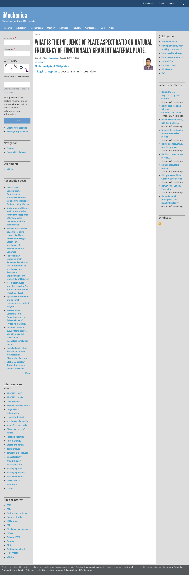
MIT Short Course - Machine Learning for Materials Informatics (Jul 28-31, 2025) (17, 287)
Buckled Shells (14, 517)
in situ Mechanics (15, 476)
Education (21, 27)
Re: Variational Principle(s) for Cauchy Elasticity (170, 199)
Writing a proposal (16, 472)
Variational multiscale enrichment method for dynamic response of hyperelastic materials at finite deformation (18, 216)
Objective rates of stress (16, 431)
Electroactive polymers (18, 529)
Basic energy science (17, 513)
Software (64, 27)
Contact (171, 3)
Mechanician (37, 27)
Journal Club (167, 61)
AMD (9, 508)
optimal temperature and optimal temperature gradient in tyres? (18, 301)
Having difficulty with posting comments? (172, 47)
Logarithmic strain (16, 417)
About (161, 3)
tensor (10, 488)
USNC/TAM (12, 553)
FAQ (163, 73)
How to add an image (171, 53)
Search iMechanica (16, 152)
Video (111, 27)
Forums (10, 148)
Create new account (17, 127)
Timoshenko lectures (17, 452)
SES (9, 545)
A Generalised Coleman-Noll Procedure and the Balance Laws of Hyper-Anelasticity (16, 317)
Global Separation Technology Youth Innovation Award (16, 365)
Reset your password (17, 131)
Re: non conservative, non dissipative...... (172, 121)
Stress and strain (15, 444)
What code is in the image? (17, 76)
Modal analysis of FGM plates (52, 66)
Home (37, 34)
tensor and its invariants (13, 482)
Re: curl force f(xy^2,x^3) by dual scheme (170, 95)
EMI (8, 525)
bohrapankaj (51, 58)
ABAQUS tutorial (15, 397)
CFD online (12, 521)
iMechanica (14, 15)
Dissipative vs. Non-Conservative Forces (171, 177)
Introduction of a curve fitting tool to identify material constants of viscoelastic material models (17, 336)
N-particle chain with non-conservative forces (172, 133)
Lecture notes (168, 65)
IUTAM (10, 533)
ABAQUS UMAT (14, 393)
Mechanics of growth (17, 421)
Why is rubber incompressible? (15, 462)
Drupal (130, 567)
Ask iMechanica (169, 41)
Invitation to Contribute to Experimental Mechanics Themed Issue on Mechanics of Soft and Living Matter (18, 196)
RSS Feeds (166, 69)
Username (9, 37)
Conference (90, 27)
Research (7, 27)
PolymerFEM (13, 537)
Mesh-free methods (17, 425)
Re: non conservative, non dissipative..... (172, 145)
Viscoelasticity (14, 456)
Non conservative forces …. (170, 166)
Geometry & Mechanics (18, 405)
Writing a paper (14, 468)
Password (8, 48)
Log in (40, 71)
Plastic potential (15, 436)
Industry (77, 27)
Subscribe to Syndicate (160, 223)
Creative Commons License (89, 567)
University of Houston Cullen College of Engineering (67, 570)
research (40, 62)
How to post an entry (172, 57)
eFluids (10, 557)
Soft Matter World (16, 549)
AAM (9, 505)
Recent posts (148, 3)
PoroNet (11, 541)
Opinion (51, 27)
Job (103, 27)
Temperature (13, 448)
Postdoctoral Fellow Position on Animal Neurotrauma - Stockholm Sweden (17, 353)
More (27, 373)
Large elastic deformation (13, 411)
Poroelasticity (14, 440)
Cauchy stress (13, 401)
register (52, 71)
